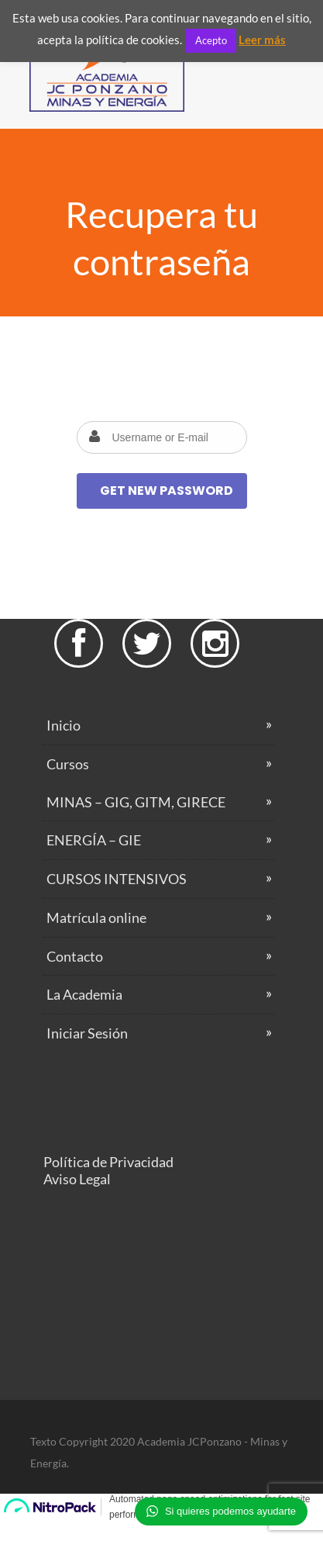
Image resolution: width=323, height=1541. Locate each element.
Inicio (63, 725)
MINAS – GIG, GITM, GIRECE (135, 801)
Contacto (74, 956)
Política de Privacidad (108, 1161)
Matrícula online (96, 917)
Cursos (67, 763)
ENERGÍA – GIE (93, 839)
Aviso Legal (77, 1178)
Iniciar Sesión (87, 1033)
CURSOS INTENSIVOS (116, 878)
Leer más (262, 40)
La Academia (84, 994)
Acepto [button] (211, 40)
